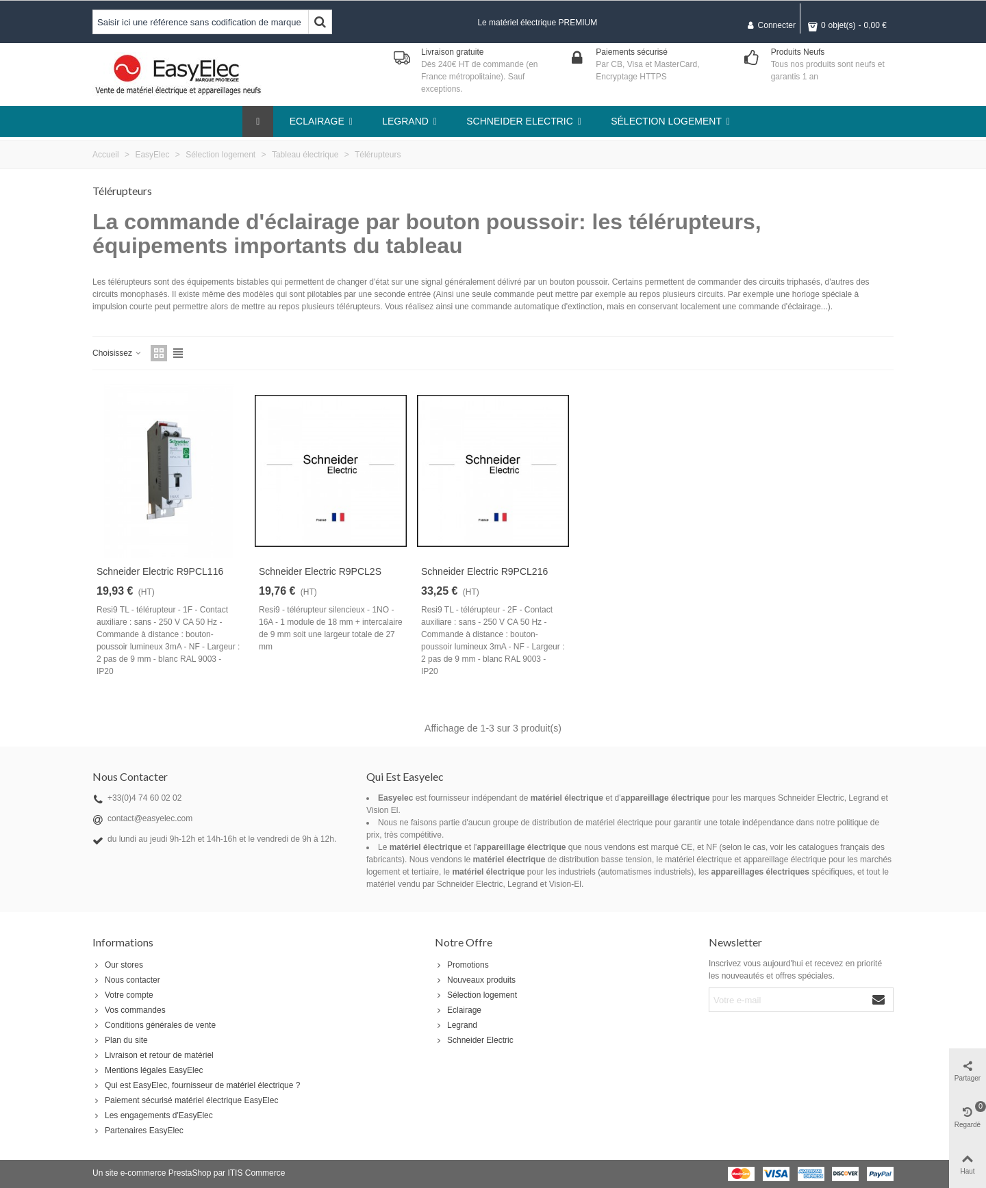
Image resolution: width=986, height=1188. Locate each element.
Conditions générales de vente (154, 1025)
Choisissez (117, 353)
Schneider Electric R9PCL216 (484, 571)
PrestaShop (190, 1173)
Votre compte (122, 995)
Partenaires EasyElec (138, 1130)
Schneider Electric (474, 1040)
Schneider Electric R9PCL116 (160, 571)
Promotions (462, 965)
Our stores (117, 965)
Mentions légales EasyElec (147, 1070)
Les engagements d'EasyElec (152, 1115)
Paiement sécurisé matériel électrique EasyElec (185, 1100)
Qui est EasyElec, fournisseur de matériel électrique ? (196, 1085)
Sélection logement (476, 995)
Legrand (456, 1025)
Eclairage (458, 1010)
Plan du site (120, 1040)
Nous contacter (126, 980)
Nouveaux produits (475, 980)
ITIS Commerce (256, 1173)
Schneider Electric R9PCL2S (320, 571)
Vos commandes (129, 1010)
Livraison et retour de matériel (153, 1055)
